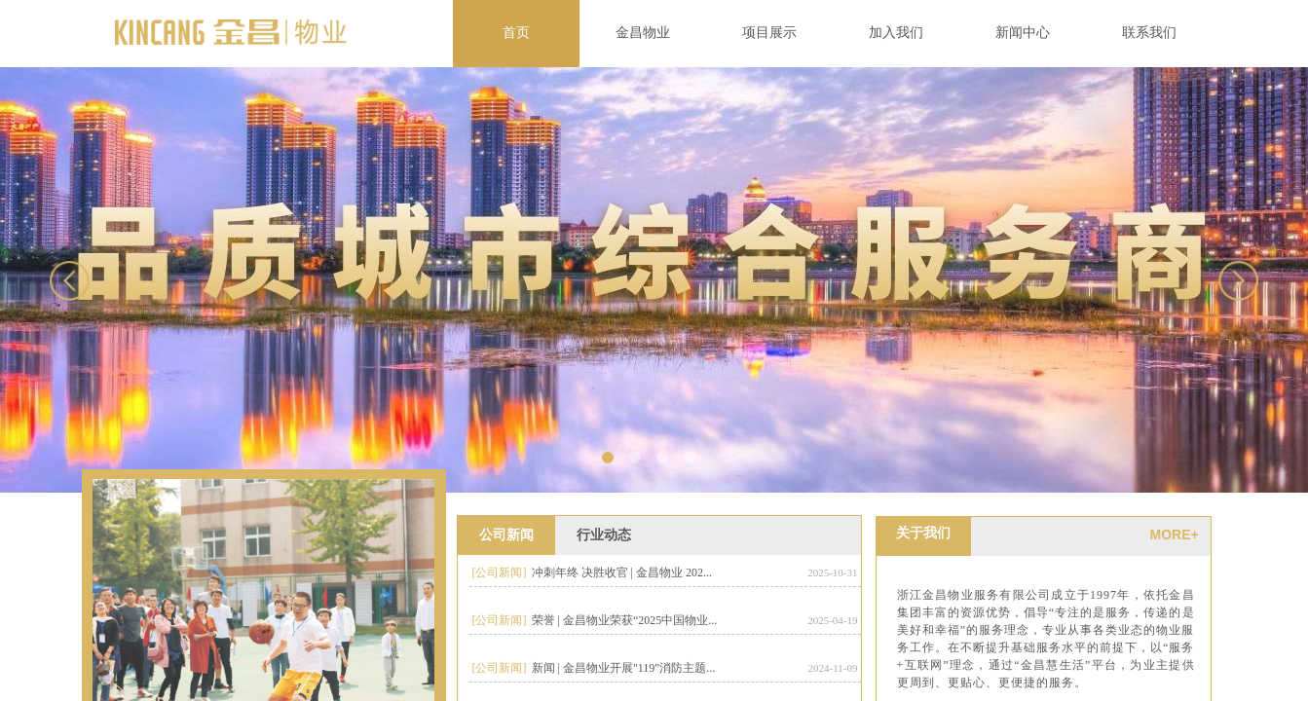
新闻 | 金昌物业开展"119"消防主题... (624, 668)
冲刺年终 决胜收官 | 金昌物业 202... (622, 572)
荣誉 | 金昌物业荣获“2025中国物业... (625, 620)
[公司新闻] (499, 572)
